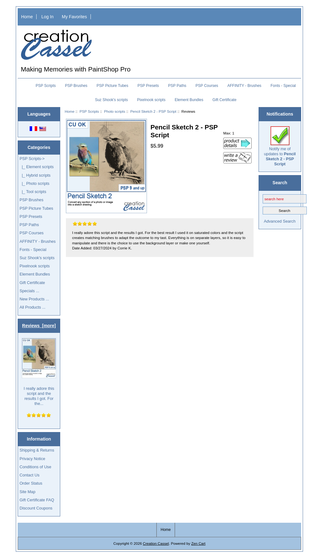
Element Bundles (189, 100)
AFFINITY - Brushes (244, 85)
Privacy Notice (32, 458)
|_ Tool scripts (33, 191)
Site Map (27, 491)
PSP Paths (177, 85)
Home (27, 16)
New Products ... (34, 299)
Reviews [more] (39, 325)
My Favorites (74, 16)
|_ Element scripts (37, 166)
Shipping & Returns (37, 450)
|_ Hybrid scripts (35, 175)
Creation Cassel (156, 543)
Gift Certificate (224, 100)
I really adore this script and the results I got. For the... (39, 372)
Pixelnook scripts (151, 100)
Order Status (31, 483)
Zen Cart (198, 543)
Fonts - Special (283, 85)
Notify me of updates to (280, 146)
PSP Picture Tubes (112, 85)
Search (279, 182)
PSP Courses (206, 85)
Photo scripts (114, 111)
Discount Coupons (36, 508)
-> (32, 158)
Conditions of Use (35, 466)
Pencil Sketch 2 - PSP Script (153, 111)
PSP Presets (148, 85)
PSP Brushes (76, 85)
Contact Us (29, 475)
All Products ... (32, 307)
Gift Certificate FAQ (37, 500)
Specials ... (29, 290)
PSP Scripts (89, 111)
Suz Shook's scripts (111, 100)
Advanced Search (280, 221)
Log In (47, 16)
